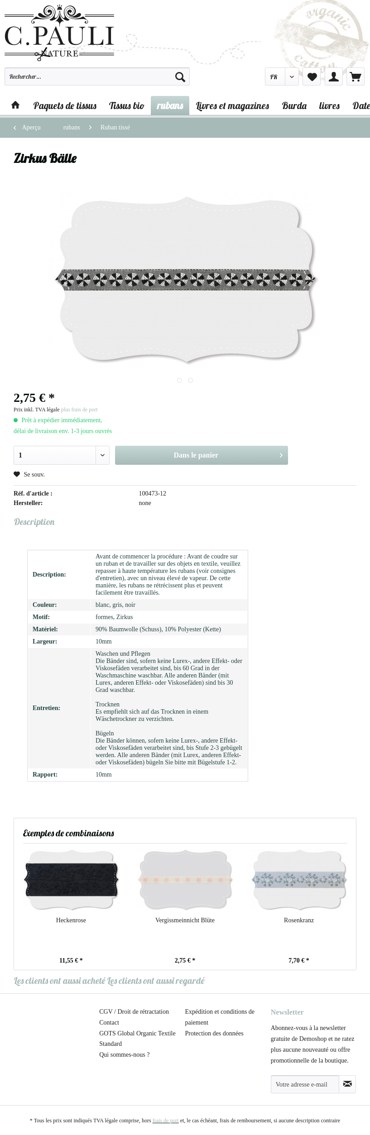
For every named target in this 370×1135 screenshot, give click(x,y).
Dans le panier (227, 453)
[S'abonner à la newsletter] (347, 1084)
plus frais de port (79, 409)
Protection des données (214, 1033)
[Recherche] (180, 76)
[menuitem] (97, 80)
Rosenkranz (299, 920)
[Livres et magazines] (232, 105)
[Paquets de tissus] (65, 105)
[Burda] (294, 105)
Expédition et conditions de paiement (220, 1017)
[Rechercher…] (97, 76)
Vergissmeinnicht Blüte (185, 920)
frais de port (166, 1120)
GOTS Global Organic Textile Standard (137, 1039)
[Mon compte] (334, 76)
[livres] (329, 105)
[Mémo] (312, 76)
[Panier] (355, 76)
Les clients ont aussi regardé (155, 980)
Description (34, 521)
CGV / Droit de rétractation (134, 1011)
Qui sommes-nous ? (124, 1054)
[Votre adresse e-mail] (305, 1084)
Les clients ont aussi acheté (59, 980)
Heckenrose (71, 920)
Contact (109, 1022)
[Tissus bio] (127, 105)
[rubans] (170, 105)
